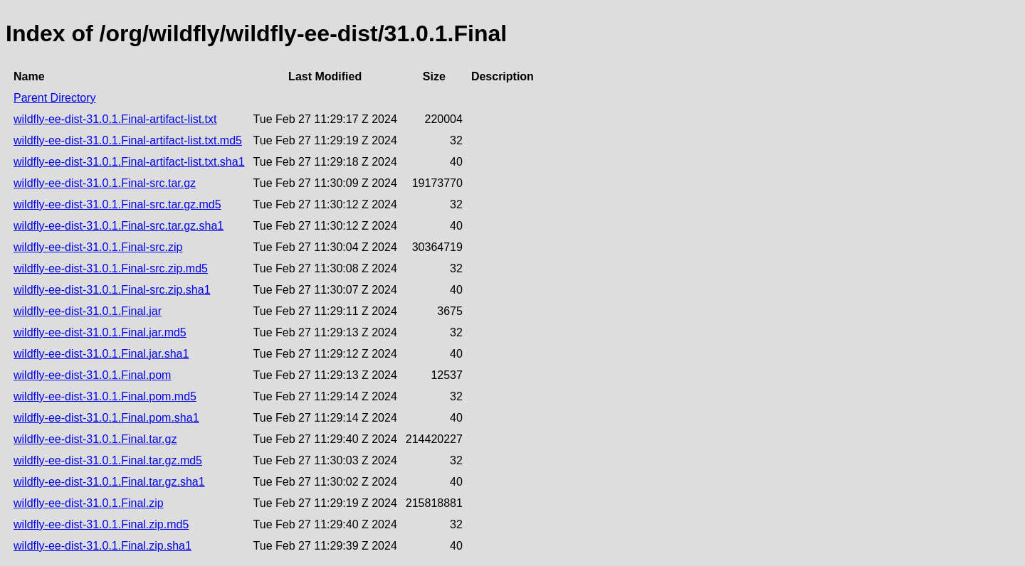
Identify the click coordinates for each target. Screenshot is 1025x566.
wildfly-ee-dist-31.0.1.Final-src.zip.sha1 (112, 290)
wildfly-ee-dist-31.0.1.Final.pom (92, 375)
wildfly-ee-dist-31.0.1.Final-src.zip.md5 (111, 268)
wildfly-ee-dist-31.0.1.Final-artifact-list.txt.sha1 (129, 162)
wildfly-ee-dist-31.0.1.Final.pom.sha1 (106, 418)
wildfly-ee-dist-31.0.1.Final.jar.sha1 (101, 354)
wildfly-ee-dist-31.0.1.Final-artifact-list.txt (115, 119)
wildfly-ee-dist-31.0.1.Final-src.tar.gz (105, 183)
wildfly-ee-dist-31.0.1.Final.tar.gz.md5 (108, 460)
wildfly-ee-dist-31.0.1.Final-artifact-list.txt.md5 (128, 140)
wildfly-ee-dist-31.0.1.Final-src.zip (98, 247)
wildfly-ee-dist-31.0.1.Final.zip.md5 (101, 524)
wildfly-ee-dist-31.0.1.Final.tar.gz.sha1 (109, 482)
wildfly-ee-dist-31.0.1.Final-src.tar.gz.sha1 (119, 226)
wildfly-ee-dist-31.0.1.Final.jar (88, 311)
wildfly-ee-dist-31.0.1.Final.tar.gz (95, 439)
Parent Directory (55, 98)
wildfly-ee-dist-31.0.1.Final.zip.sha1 (102, 546)
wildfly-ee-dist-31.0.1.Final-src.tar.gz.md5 (117, 204)
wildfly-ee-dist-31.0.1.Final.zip (89, 503)
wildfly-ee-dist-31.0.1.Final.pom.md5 (105, 396)
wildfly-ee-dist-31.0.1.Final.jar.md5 (100, 332)
